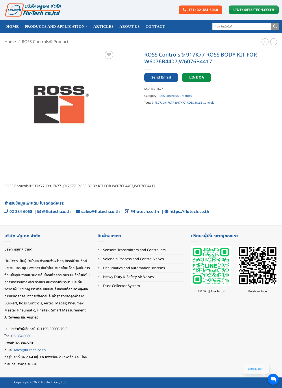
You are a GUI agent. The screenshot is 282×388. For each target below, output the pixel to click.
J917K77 (180, 102)
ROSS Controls (204, 102)
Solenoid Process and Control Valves (133, 258)
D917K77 (168, 102)
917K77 (156, 102)
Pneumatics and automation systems (134, 267)
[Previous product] (273, 41)
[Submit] (275, 26)
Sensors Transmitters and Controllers (134, 249)
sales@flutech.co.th (100, 211)
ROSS (190, 102)
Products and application (56, 26)
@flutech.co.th (56, 211)
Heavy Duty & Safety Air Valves (128, 276)
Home (10, 41)
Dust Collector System (121, 285)
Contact (155, 26)
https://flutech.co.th (189, 211)
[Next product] (265, 41)
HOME (12, 26)
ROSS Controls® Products (46, 41)
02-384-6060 (20, 211)
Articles (103, 26)
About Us (129, 26)
